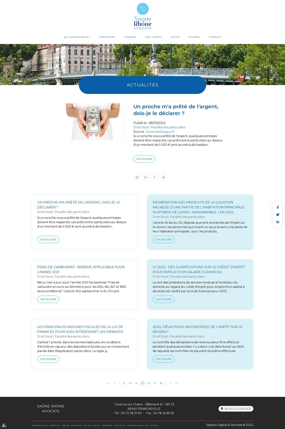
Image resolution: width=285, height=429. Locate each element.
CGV (146, 425)
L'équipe (130, 37)
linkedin (278, 222)
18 (161, 383)
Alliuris (194, 37)
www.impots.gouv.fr (160, 131)
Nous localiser (237, 408)
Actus (175, 37)
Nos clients (153, 37)
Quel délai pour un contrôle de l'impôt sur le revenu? (198, 329)
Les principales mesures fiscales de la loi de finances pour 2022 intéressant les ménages (80, 329)
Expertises (107, 37)
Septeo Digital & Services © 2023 (229, 425)
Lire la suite (144, 159)
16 (149, 383)
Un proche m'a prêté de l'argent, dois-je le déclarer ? (78, 204)
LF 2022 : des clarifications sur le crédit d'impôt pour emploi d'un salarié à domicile (199, 269)
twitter (278, 214)
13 (130, 383)
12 (124, 383)
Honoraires (107, 425)
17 (155, 383)
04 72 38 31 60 (131, 413)
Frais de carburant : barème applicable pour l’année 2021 (81, 269)
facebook (278, 207)
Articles (154, 425)
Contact (215, 37)
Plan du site (119, 425)
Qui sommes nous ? (77, 37)
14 (136, 383)
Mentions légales (135, 425)
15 (142, 383)
